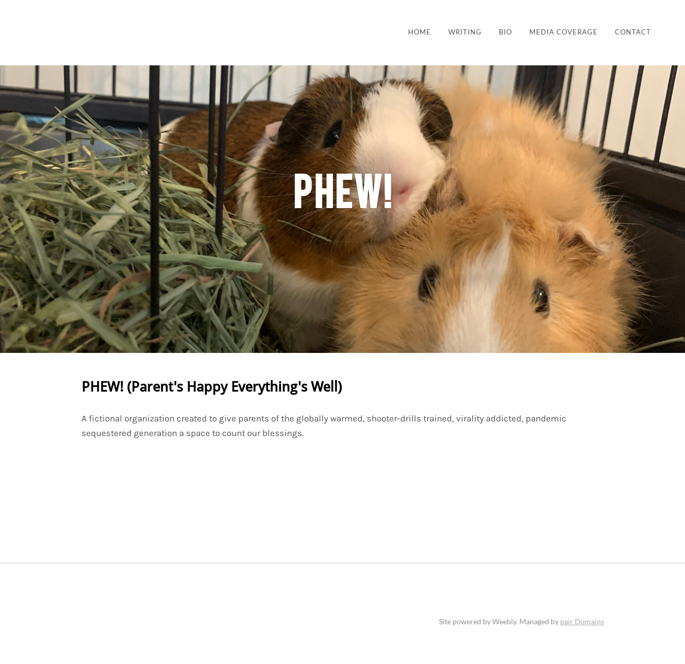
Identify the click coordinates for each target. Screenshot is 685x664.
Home (419, 32)
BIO (505, 32)
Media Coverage (563, 32)
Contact (633, 32)
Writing (465, 32)
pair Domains (582, 621)
